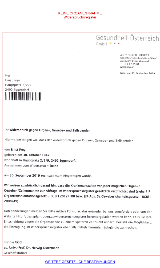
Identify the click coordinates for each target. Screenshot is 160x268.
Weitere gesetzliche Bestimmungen (80, 262)
